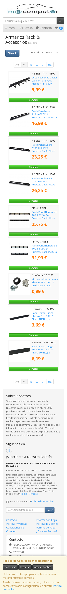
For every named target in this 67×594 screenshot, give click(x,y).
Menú (10, 28)
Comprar (33, 99)
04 (43, 64)
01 (24, 64)
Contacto (43, 28)
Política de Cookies (47, 523)
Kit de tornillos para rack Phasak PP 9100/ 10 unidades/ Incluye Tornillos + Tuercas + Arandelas (45, 285)
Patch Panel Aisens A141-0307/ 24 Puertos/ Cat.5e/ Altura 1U (44, 116)
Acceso (26, 28)
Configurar (10, 567)
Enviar (49, 509)
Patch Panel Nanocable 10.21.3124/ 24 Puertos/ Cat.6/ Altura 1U (44, 216)
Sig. (50, 64)
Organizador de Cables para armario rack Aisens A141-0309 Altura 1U (45, 82)
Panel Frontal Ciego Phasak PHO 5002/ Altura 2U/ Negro (42, 349)
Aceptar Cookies (42, 567)
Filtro (12, 53)
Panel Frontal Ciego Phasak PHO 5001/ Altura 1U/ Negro (42, 316)
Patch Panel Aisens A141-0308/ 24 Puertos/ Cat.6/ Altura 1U (43, 149)
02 (30, 64)
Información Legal (46, 520)
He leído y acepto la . (32, 501)
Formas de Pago (46, 527)
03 (37, 64)
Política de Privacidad (29, 494)
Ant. (17, 64)
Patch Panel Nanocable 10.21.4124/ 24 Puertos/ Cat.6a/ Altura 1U (44, 250)
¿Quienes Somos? (46, 531)
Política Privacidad (16, 523)
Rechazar (25, 567)
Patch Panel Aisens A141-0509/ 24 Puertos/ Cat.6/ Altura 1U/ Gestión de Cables (44, 183)
